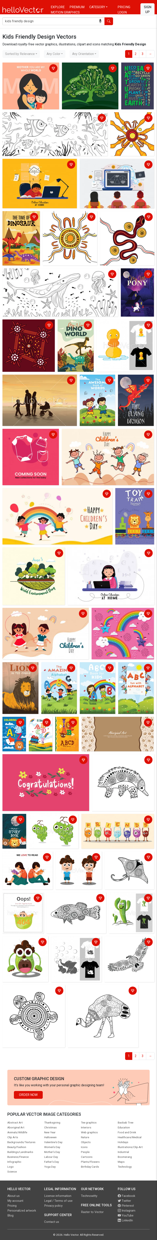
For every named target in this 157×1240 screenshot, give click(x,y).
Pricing (124, 7)
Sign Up (147, 9)
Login (122, 12)
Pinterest (126, 1206)
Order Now (28, 1095)
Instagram (126, 1210)
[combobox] (21, 54)
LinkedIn (125, 1220)
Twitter (124, 1201)
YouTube (125, 1215)
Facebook (126, 1196)
